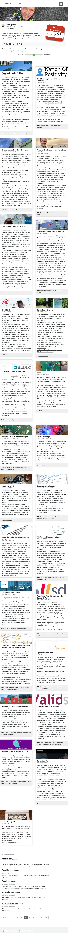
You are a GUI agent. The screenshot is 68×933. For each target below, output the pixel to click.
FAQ (20, 44)
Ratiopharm (40, 738)
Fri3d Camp (55, 441)
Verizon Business (9, 763)
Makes (28, 4)
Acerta (22, 597)
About (20, 4)
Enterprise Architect (11, 26)
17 (34, 917)
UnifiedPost (47, 541)
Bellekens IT (14, 376)
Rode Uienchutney (10, 903)
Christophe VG (7, 4)
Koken (36, 4)
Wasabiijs (6, 881)
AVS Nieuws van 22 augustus (45, 351)
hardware (47, 54)
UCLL (38, 797)
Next (46, 917)
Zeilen (43, 4)
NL (13, 44)
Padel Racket (8, 870)
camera (10, 37)
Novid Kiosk (6, 354)
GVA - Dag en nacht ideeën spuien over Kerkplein (50, 342)
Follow (22, 26)
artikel (4, 569)
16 (30, 917)
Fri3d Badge (42, 465)
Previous (5, 917)
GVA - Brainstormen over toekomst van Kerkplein (50, 344)
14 (22, 917)
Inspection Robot (7, 520)
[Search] (64, 3)
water (17, 35)
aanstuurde (13, 109)
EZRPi (40, 410)
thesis (8, 569)
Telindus (5, 710)
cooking (36, 33)
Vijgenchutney (8, 892)
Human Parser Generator (13, 384)
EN (10, 44)
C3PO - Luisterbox (43, 356)
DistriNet (59, 496)
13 (18, 917)
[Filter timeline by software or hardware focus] (34, 54)
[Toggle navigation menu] (61, 4)
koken (14, 881)
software (20, 54)
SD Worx (54, 608)
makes (16, 859)
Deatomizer (7, 859)
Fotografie (52, 4)
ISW (53, 789)
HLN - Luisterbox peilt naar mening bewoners (50, 350)
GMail (48, 724)
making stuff (26, 33)
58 (41, 917)
